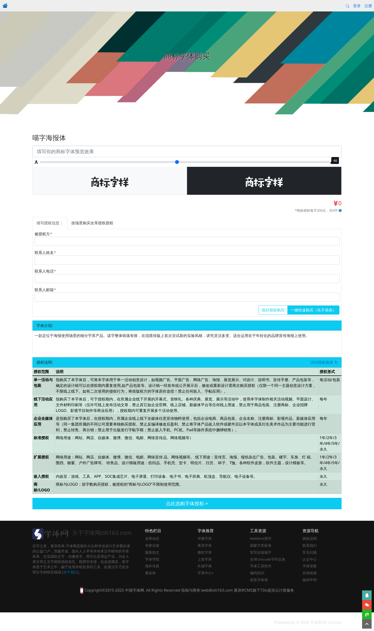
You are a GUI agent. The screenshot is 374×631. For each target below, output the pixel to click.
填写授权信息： (49, 223)
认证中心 (309, 559)
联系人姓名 (45, 252)
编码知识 (257, 572)
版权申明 (309, 579)
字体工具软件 (260, 565)
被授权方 (43, 234)
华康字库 (204, 538)
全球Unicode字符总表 (267, 559)
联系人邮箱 (45, 289)
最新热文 (152, 552)
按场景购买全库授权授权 (92, 223)
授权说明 (309, 538)
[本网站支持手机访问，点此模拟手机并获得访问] (81, 590)
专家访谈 (152, 545)
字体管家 (309, 565)
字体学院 (152, 559)
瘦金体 (150, 572)
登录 (357, 5)
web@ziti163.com (217, 590)
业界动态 (152, 538)
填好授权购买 (273, 310)
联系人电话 (45, 271)
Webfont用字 (260, 538)
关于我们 (70, 572)
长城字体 (204, 565)
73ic (263, 590)
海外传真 (152, 565)
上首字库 (204, 559)
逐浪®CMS (243, 590)
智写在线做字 (260, 552)
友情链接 (309, 572)
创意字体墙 (259, 579)
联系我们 (309, 545)
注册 (368, 5)
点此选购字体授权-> (187, 503)
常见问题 (309, 552)
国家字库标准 (260, 545)
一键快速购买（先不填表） (313, 310)
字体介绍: (44, 325)
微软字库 (204, 552)
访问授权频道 (324, 362)
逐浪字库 (204, 545)
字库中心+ (205, 572)
